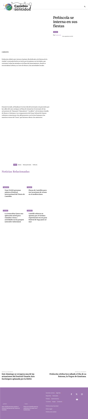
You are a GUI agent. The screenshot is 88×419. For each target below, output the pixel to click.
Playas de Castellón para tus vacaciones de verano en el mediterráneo (39, 192)
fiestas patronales (27, 164)
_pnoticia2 (6, 187)
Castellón (30, 210)
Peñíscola (35, 164)
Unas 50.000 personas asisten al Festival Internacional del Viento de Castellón (11, 408)
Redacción (58, 35)
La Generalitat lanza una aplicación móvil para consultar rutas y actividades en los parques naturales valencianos (14, 218)
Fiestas (55, 32)
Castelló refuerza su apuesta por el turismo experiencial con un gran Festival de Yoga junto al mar (38, 218)
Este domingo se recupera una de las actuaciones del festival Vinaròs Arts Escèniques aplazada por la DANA (18, 376)
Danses (19, 164)
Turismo (29, 187)
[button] (84, 6)
